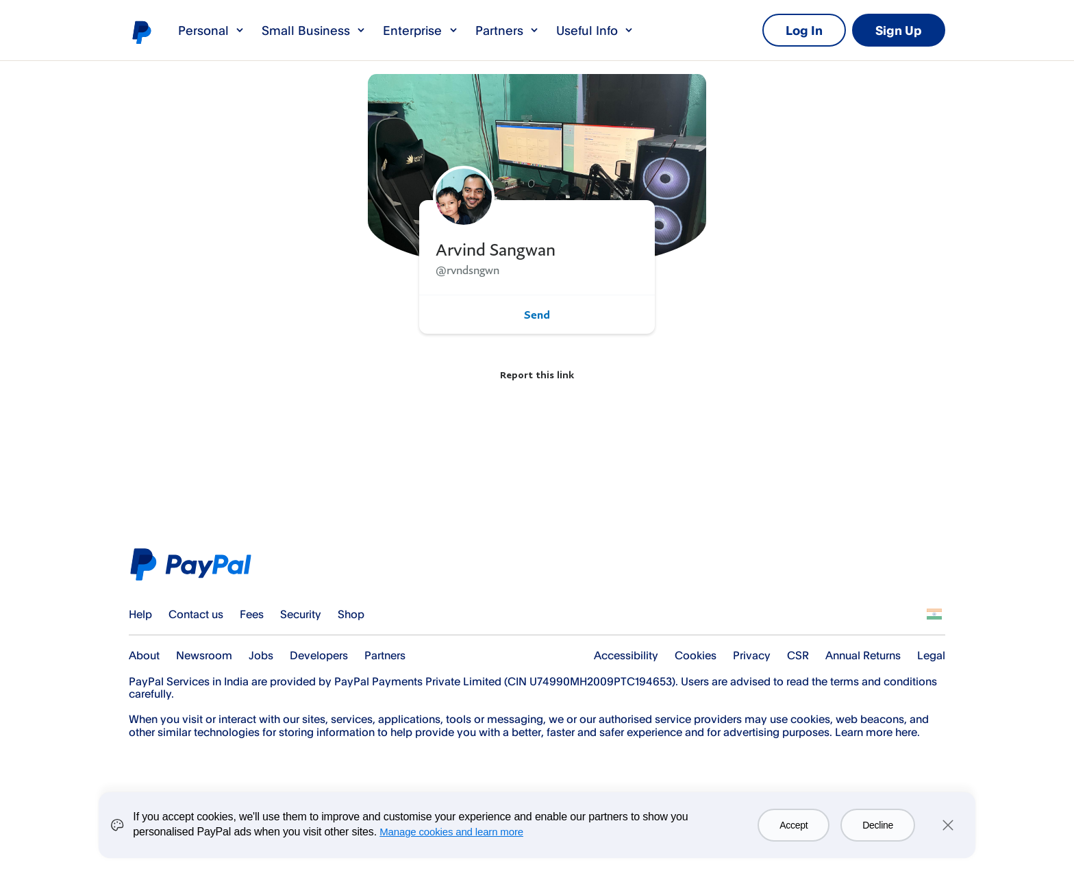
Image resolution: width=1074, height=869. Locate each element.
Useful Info (595, 30)
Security (300, 614)
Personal (211, 30)
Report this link (537, 374)
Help (140, 614)
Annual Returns (863, 655)
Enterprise (420, 30)
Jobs (261, 655)
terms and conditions (883, 681)
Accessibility (626, 655)
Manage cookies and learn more (451, 831)
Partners (507, 30)
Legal (931, 655)
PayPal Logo (195, 564)
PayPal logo (141, 31)
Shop (351, 614)
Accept (793, 825)
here (906, 732)
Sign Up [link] (898, 30)
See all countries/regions (934, 614)
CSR (798, 655)
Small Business (314, 30)
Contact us (195, 614)
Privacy (752, 655)
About (144, 655)
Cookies (695, 655)
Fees (252, 614)
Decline (877, 825)
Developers (319, 655)
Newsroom (204, 655)
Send (537, 314)
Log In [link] (804, 30)
